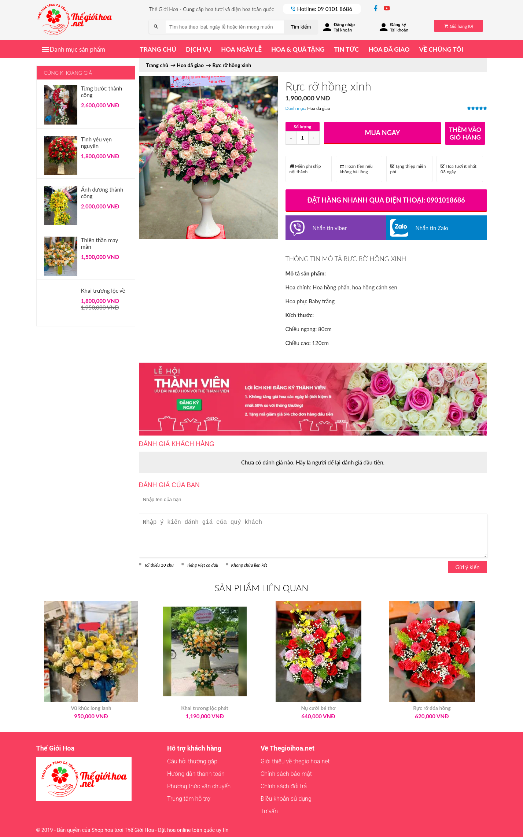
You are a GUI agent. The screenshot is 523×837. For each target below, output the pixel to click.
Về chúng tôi (441, 49)
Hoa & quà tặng (297, 49)
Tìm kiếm (301, 27)
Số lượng (302, 126)
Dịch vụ (198, 49)
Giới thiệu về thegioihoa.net (295, 761)
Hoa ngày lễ (241, 49)
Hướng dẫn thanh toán (196, 773)
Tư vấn (269, 811)
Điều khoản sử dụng (286, 798)
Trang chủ (158, 49)
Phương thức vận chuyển (199, 786)
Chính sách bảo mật (286, 773)
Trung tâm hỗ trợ (188, 798)
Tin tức (346, 49)
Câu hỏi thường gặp (192, 761)
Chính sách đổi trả (284, 786)
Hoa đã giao (388, 49)
